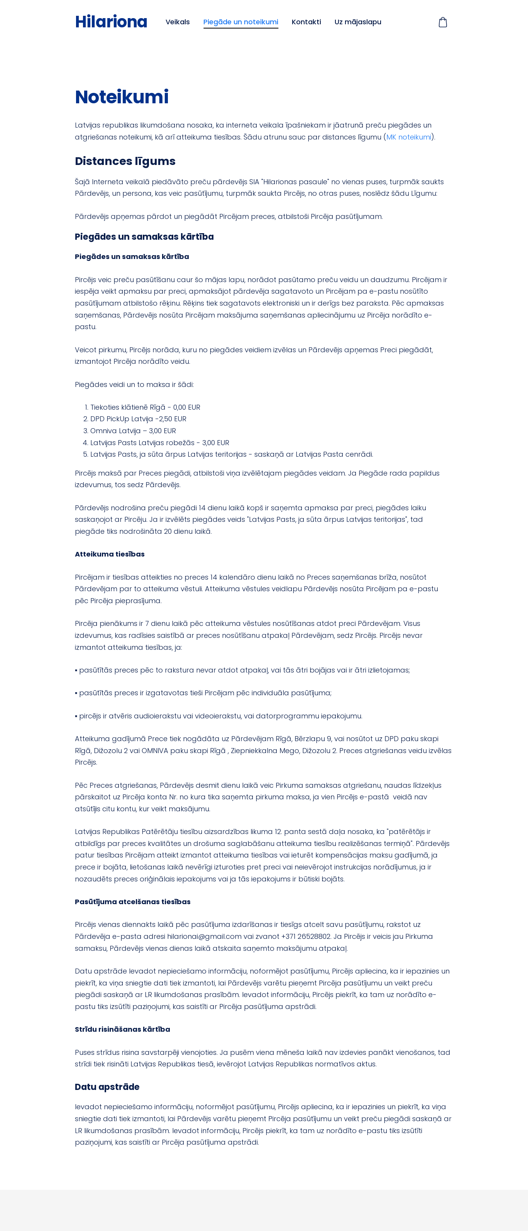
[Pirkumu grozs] (443, 22)
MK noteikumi (408, 137)
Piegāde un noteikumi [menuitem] (240, 22)
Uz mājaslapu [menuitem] (358, 22)
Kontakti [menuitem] (306, 22)
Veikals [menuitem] (178, 22)
